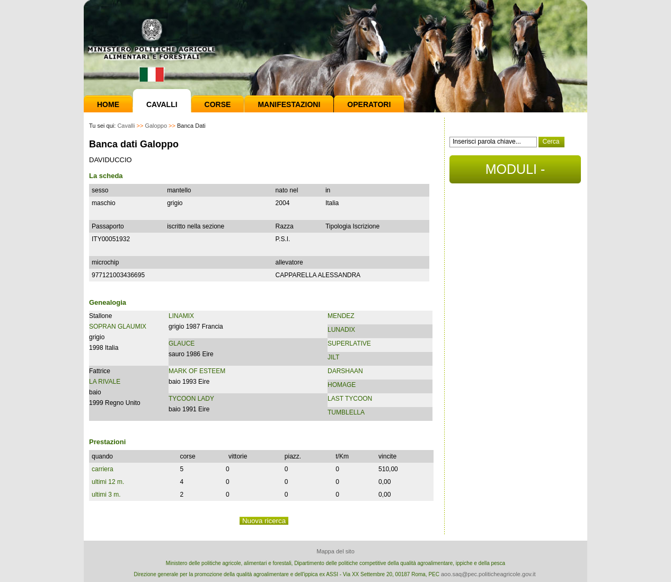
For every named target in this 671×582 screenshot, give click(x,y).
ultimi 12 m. (108, 482)
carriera (102, 469)
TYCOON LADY (191, 398)
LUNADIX (341, 329)
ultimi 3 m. (106, 494)
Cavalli (162, 104)
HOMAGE (342, 385)
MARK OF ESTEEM (197, 371)
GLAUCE (182, 343)
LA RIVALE (104, 381)
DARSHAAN (345, 371)
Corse (218, 104)
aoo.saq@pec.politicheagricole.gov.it (488, 574)
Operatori (369, 104)
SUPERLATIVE (349, 343)
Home (108, 104)
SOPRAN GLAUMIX (117, 326)
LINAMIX (181, 316)
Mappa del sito (335, 551)
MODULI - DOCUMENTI (515, 172)
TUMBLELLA (346, 412)
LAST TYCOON (350, 398)
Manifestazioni (289, 104)
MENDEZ (341, 316)
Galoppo (156, 125)
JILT (333, 357)
